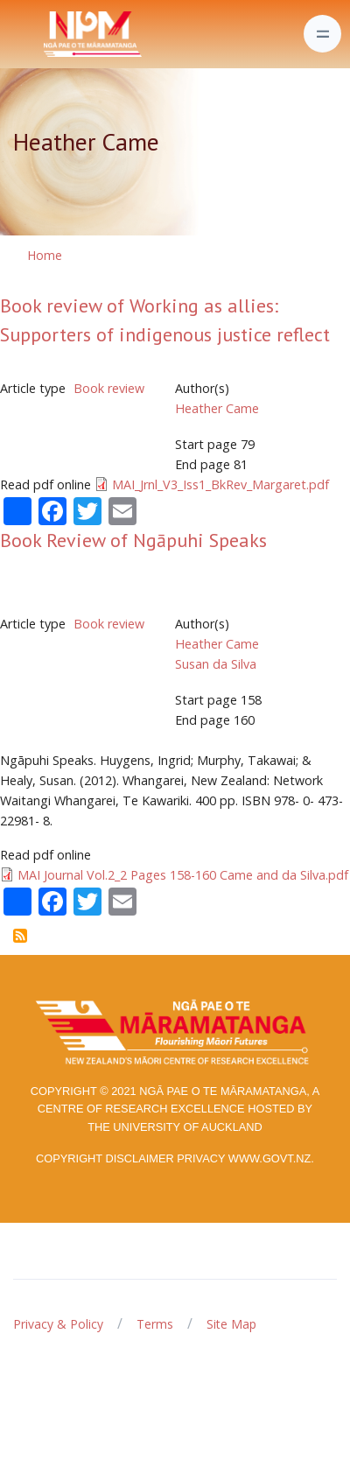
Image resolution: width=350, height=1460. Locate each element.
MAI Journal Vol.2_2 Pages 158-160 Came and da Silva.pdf (183, 875)
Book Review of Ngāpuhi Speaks (133, 540)
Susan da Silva (215, 664)
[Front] (49, 34)
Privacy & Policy (58, 1324)
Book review (109, 388)
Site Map (231, 1324)
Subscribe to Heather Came (20, 936)
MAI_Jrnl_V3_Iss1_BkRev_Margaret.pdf (220, 484)
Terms (154, 1324)
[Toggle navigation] (322, 34)
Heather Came (217, 408)
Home (44, 255)
